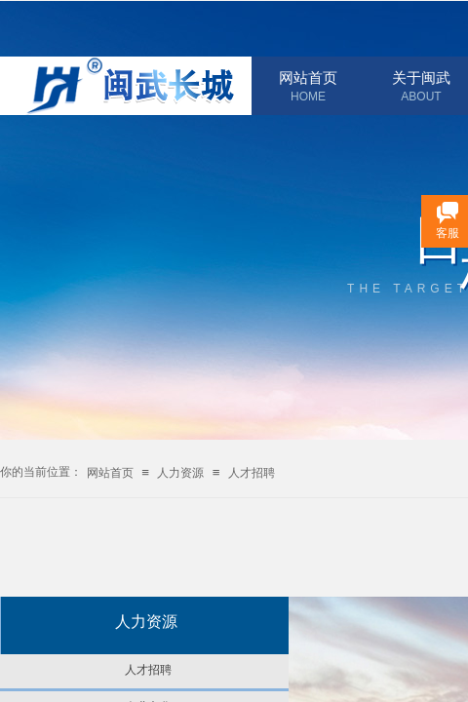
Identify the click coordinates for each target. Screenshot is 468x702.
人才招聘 (251, 473)
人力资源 (180, 473)
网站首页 (308, 78)
